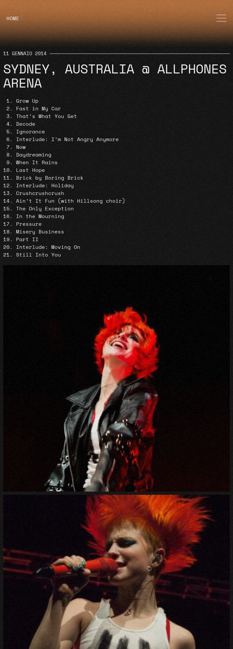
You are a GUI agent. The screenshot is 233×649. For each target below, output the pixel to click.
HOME (12, 18)
